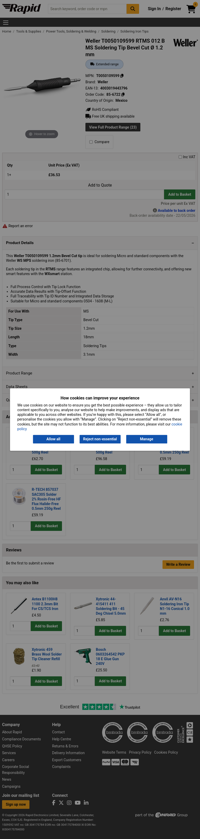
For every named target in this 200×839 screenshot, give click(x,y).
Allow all (53, 439)
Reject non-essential (100, 439)
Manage (146, 439)
